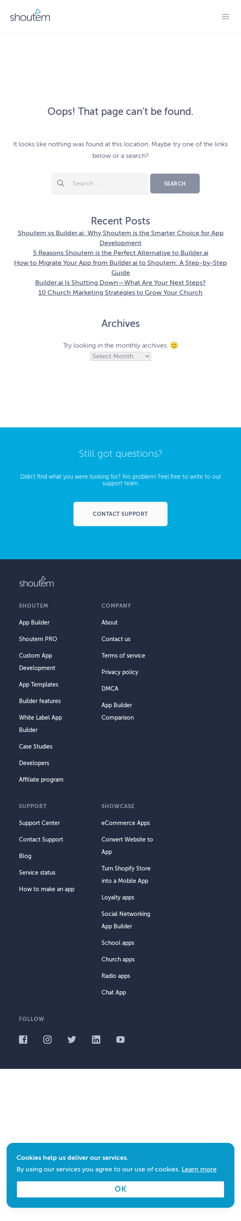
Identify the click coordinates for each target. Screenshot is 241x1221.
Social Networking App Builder (126, 920)
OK (120, 1189)
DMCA (110, 689)
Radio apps (116, 976)
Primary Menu (225, 16)
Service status (37, 873)
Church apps (118, 959)
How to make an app (46, 889)
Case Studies (35, 747)
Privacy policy (120, 672)
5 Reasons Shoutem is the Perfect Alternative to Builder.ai (120, 253)
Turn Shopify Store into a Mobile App (126, 875)
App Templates (38, 685)
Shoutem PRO (38, 639)
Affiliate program (41, 780)
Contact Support (41, 840)
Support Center (39, 823)
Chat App (114, 993)
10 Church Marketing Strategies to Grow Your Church (120, 292)
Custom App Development (37, 662)
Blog (25, 856)
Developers (34, 763)
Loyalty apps (118, 897)
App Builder (34, 623)
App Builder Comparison (118, 711)
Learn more (199, 1169)
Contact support (120, 514)
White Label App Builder (40, 724)
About (110, 623)
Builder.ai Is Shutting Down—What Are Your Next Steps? (120, 282)
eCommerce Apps (126, 823)
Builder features (40, 701)
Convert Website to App (127, 846)
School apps (118, 943)
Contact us (116, 639)
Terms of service (123, 656)
